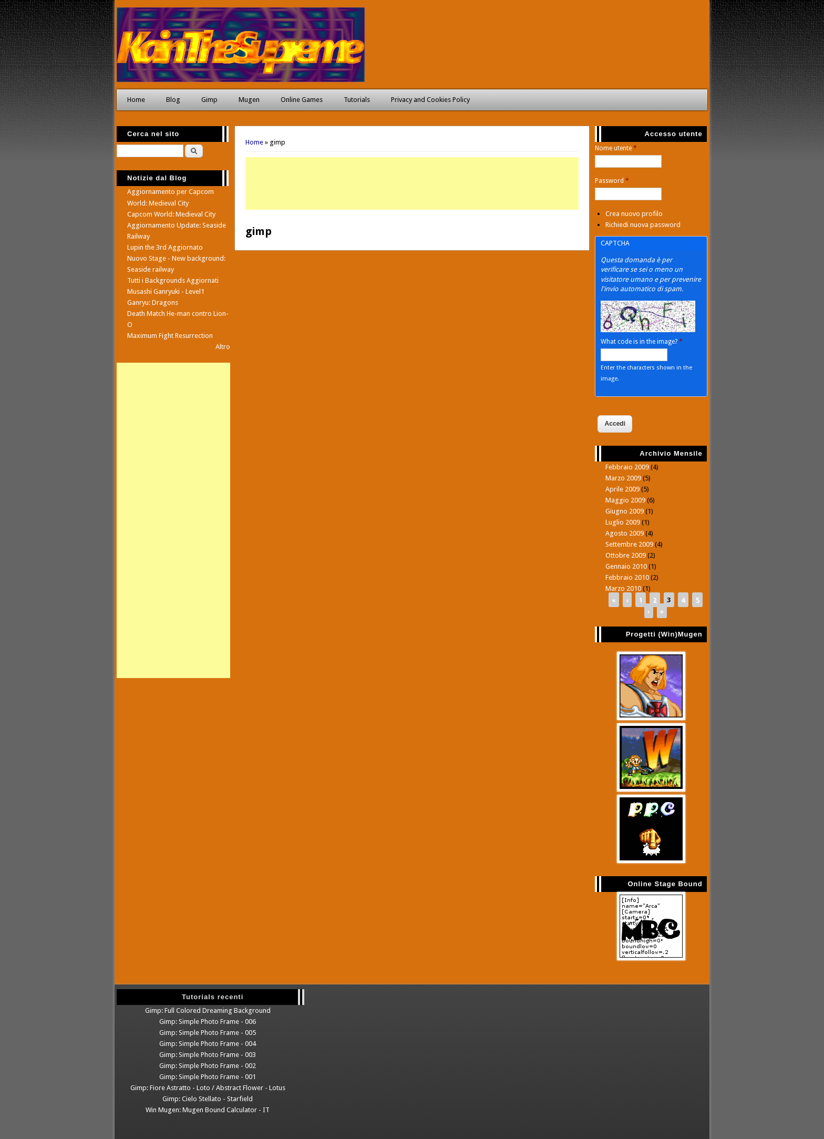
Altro (222, 347)
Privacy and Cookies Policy (430, 100)
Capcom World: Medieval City (171, 214)
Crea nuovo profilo (634, 214)
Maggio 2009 (625, 500)
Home (136, 100)
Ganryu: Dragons (152, 302)
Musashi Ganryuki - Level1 (165, 291)
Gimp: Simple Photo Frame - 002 (207, 1066)
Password (612, 180)
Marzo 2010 (623, 588)
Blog (173, 100)
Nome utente (616, 148)
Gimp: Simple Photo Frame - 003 (207, 1055)
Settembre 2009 (629, 544)
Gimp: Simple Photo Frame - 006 (207, 1021)
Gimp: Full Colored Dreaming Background (208, 1010)
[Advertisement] (412, 183)
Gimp (209, 100)
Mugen (249, 100)
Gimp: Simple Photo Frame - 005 (207, 1033)
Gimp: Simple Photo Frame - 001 (207, 1077)
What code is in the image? (642, 341)
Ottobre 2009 (625, 555)
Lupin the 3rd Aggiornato (165, 247)
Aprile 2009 (622, 489)
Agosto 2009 (624, 533)
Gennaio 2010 (626, 566)
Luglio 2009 (622, 522)
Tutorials (357, 100)
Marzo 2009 (623, 478)
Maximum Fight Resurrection (170, 336)
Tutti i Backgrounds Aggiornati (173, 280)
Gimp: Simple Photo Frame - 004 (207, 1044)
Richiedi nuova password (643, 225)
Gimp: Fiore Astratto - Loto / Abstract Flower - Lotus (207, 1088)
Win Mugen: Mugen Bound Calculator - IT (208, 1110)
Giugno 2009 (624, 511)
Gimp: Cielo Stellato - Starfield (207, 1099)
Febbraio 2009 (627, 467)
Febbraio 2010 (627, 577)
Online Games (302, 100)
